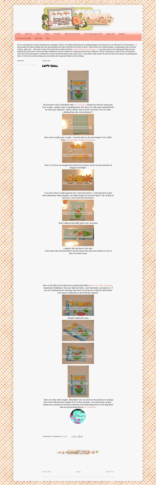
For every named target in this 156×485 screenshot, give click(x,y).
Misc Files (38, 38)
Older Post (110, 472)
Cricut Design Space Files (93, 34)
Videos (38, 34)
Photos (47, 34)
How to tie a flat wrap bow (101, 285)
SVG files (57, 34)
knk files (122, 34)
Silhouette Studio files (72, 34)
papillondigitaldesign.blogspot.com (86, 49)
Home (18, 34)
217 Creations (80, 105)
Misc (47, 38)
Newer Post (46, 472)
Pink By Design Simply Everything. (80, 140)
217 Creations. (90, 407)
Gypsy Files (110, 34)
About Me (28, 34)
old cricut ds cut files (23, 38)
